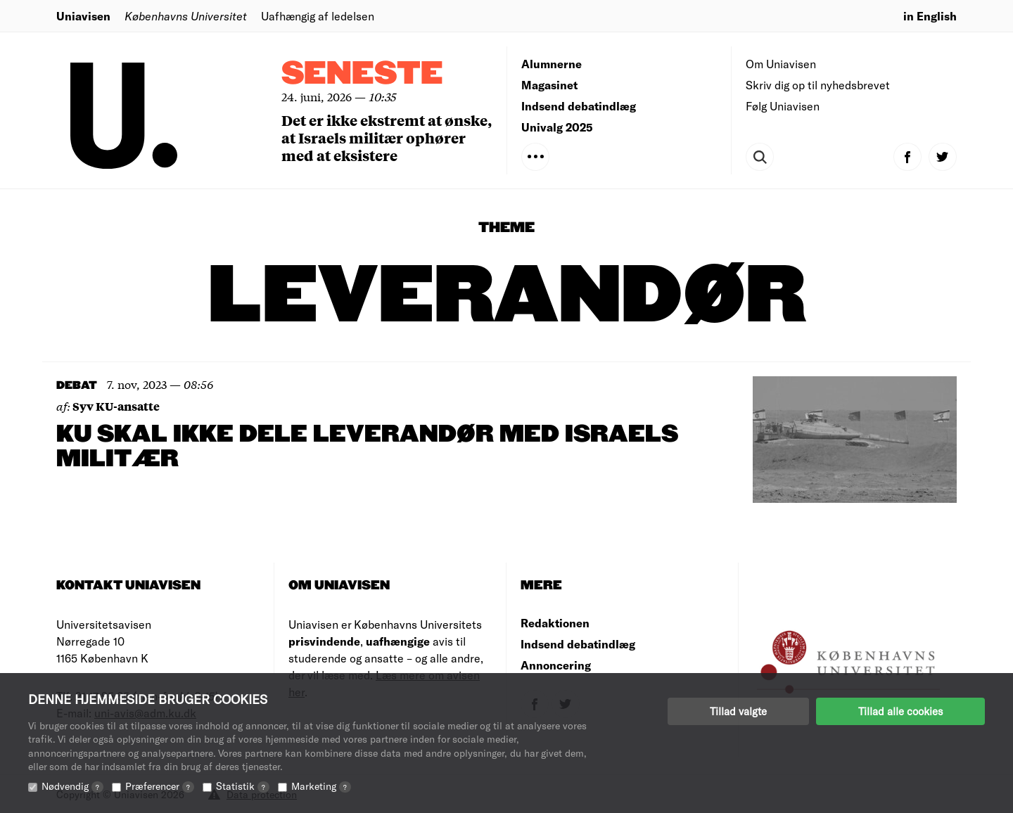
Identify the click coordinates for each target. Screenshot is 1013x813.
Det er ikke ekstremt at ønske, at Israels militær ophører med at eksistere (386, 137)
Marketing (321, 786)
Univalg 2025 (557, 127)
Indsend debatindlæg (578, 106)
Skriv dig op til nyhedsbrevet (818, 84)
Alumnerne (551, 63)
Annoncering (556, 665)
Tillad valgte (738, 711)
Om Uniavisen (781, 63)
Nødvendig (72, 786)
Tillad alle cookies (900, 711)
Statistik (242, 786)
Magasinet (549, 84)
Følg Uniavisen (783, 106)
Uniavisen (83, 16)
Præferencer (159, 786)
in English (930, 16)
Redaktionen (555, 622)
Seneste (362, 74)
